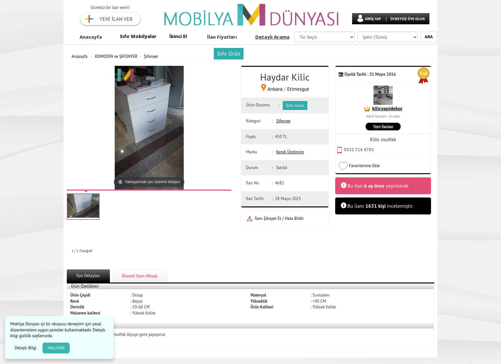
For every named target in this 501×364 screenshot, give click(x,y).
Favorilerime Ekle (364, 165)
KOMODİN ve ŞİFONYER (116, 56)
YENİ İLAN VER (116, 19)
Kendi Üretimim (290, 152)
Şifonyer (151, 56)
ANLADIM (56, 348)
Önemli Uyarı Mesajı (140, 276)
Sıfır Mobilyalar (138, 36)
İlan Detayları (88, 275)
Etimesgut (298, 89)
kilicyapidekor (387, 108)
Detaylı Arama (272, 37)
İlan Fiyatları (222, 37)
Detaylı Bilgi (26, 348)
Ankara (274, 89)
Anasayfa (91, 37)
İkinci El (178, 36)
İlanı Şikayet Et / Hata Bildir (279, 218)
